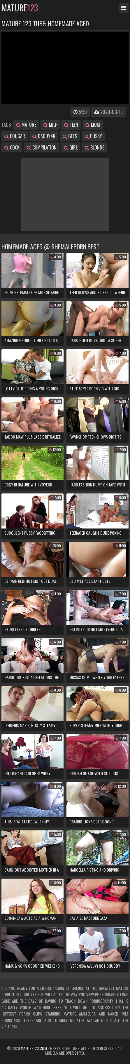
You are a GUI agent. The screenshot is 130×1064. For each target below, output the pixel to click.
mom (92, 124)
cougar (14, 136)
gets (70, 136)
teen (71, 124)
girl (71, 147)
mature (19, 8)
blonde (94, 147)
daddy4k (43, 136)
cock (12, 147)
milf (50, 124)
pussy (93, 136)
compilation (42, 147)
